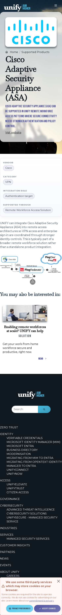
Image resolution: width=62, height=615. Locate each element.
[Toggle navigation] (55, 5)
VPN (8, 181)
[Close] (58, 581)
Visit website (13, 132)
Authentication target (19, 196)
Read (42, 359)
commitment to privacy (41, 600)
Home (11, 52)
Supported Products (35, 52)
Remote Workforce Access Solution (28, 210)
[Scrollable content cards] (31, 332)
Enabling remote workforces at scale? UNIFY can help (25, 329)
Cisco (8, 167)
